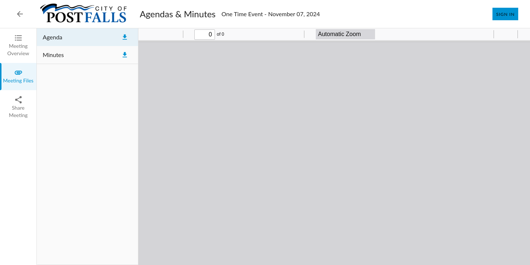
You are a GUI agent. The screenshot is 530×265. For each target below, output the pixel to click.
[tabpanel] (283, 146)
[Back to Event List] (20, 14)
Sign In (505, 14)
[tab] (18, 45)
